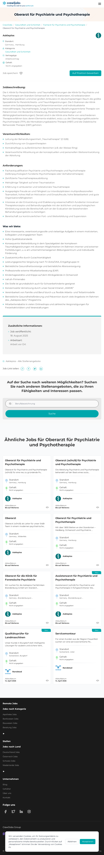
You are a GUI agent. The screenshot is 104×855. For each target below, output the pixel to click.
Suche (52, 413)
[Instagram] (29, 811)
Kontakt (6, 797)
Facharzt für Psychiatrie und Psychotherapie (64, 25)
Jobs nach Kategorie (14, 709)
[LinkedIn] (21, 811)
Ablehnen (72, 841)
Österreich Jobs (10, 756)
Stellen (7, 741)
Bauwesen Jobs (10, 723)
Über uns (7, 793)
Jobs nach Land (12, 746)
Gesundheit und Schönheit (27, 25)
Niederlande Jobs (11, 765)
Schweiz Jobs (9, 761)
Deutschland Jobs (11, 752)
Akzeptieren (87, 841)
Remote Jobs (10, 703)
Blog (5, 784)
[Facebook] (5, 811)
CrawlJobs (7, 25)
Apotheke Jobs (10, 714)
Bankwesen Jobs (10, 719)
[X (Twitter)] (13, 811)
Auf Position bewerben (85, 73)
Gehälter (7, 789)
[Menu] (99, 3)
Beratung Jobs (10, 727)
